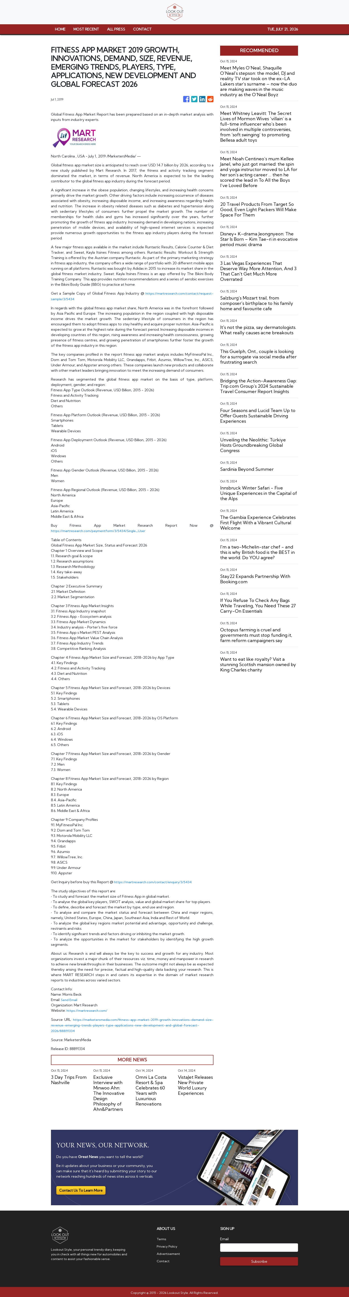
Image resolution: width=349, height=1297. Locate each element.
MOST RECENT (86, 29)
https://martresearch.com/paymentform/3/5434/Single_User (101, 530)
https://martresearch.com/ (88, 1009)
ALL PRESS (116, 29)
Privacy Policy (168, 1244)
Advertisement (169, 1251)
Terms (162, 1237)
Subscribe (259, 1259)
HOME (60, 29)
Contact (163, 1258)
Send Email (70, 999)
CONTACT (142, 29)
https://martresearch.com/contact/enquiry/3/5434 (155, 881)
